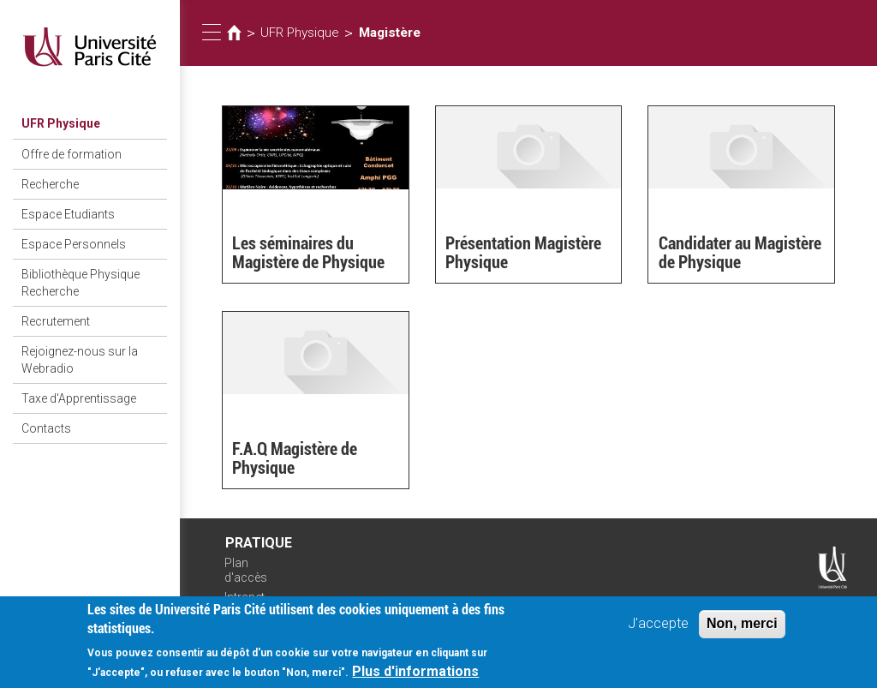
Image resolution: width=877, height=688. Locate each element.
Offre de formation (71, 154)
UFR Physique (60, 123)
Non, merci (742, 630)
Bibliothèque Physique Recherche (80, 282)
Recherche (50, 184)
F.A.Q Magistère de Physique (294, 458)
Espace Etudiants (68, 214)
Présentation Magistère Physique (523, 252)
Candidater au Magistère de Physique (740, 252)
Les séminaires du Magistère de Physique (308, 252)
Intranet (244, 597)
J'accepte (658, 630)
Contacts (46, 428)
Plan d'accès (245, 570)
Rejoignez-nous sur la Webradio (79, 359)
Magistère (390, 32)
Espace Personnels (73, 244)
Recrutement (55, 321)
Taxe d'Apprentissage (78, 398)
